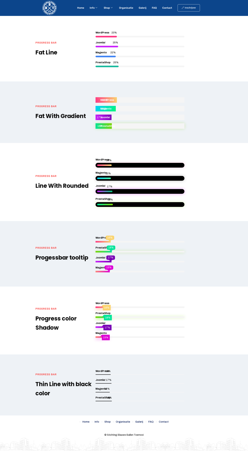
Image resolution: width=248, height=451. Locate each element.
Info (93, 8)
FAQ (154, 7)
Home (80, 7)
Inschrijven (189, 8)
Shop (108, 8)
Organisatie (126, 7)
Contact (167, 7)
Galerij (142, 7)
